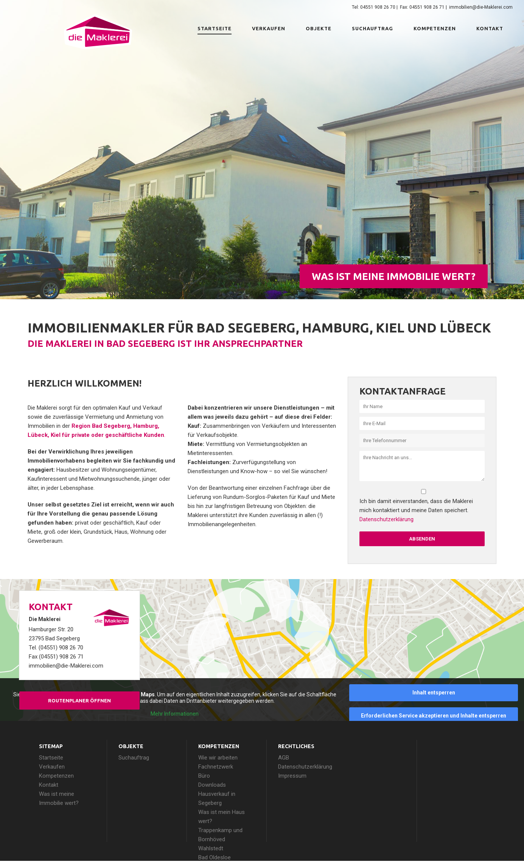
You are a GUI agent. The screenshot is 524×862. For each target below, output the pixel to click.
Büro (204, 775)
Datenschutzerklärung (386, 519)
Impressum (292, 775)
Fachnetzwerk (215, 766)
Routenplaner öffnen (79, 700)
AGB (283, 757)
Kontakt (489, 28)
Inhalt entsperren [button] (433, 693)
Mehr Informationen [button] (175, 714)
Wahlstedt (210, 848)
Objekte (318, 28)
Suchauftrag (372, 28)
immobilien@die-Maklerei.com (481, 7)
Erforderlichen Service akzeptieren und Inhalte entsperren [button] (433, 716)
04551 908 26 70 (377, 7)
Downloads (212, 784)
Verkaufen (268, 28)
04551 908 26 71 (427, 7)
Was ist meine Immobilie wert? (394, 276)
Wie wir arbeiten (218, 757)
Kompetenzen (435, 28)
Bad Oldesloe (214, 857)
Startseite (214, 28)
